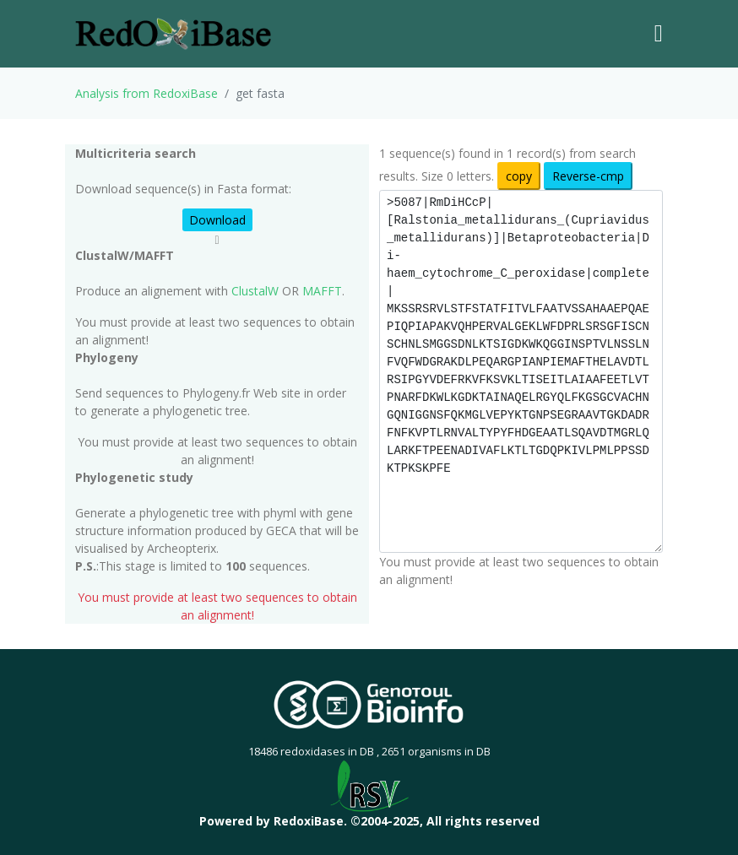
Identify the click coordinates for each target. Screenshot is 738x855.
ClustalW (255, 291)
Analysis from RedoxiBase (146, 93)
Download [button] (217, 220)
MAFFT (322, 291)
